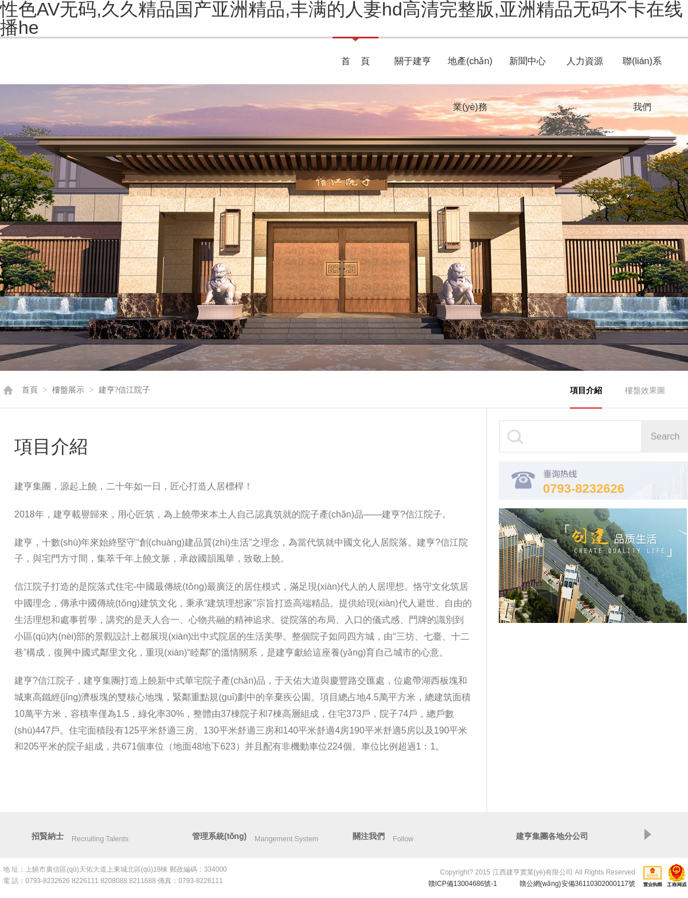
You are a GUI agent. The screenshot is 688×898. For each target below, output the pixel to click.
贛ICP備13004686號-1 (462, 884)
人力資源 (584, 61)
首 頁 (355, 61)
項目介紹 (586, 390)
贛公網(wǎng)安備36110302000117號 (577, 884)
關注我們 (369, 836)
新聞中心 (527, 61)
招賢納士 (48, 836)
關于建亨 (412, 61)
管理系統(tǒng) (219, 836)
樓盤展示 (68, 390)
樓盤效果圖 (645, 390)
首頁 (30, 390)
